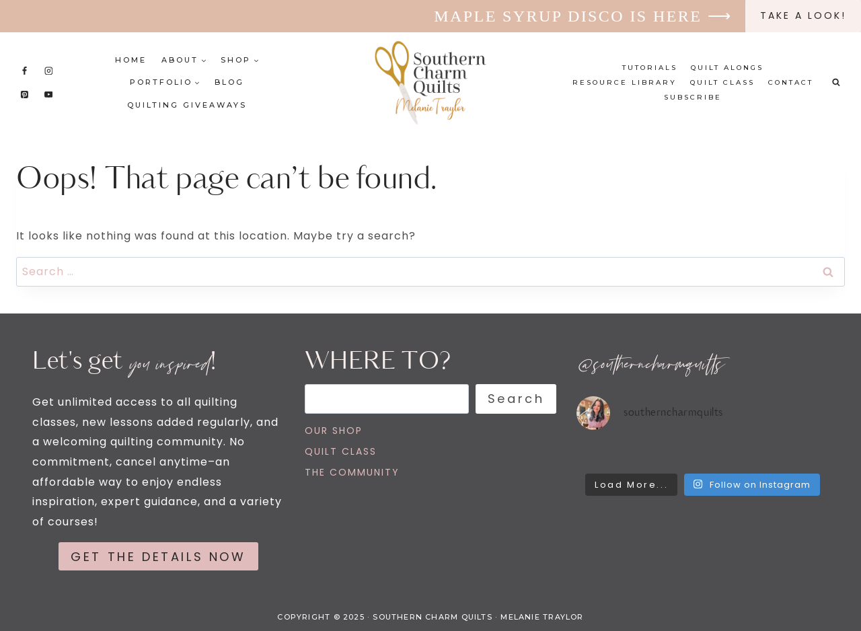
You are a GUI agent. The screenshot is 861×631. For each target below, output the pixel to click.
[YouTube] (48, 94)
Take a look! (803, 15)
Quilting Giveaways (187, 105)
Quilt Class (722, 82)
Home (131, 60)
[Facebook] (25, 70)
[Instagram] (48, 70)
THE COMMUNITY (352, 472)
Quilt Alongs (727, 67)
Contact (790, 82)
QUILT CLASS (341, 451)
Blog (229, 82)
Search (516, 398)
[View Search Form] (836, 82)
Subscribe (693, 97)
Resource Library (624, 82)
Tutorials (649, 67)
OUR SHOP (334, 430)
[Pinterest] (25, 94)
